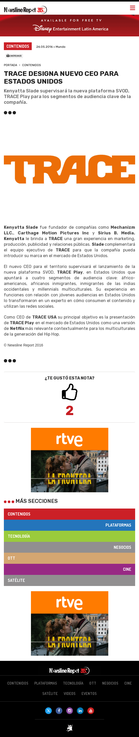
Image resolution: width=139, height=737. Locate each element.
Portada (10, 65)
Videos (70, 693)
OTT (11, 558)
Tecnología (19, 536)
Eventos (89, 693)
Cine (127, 569)
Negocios (122, 547)
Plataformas (118, 525)
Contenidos (31, 65)
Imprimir (14, 56)
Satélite (16, 580)
